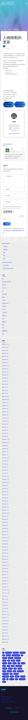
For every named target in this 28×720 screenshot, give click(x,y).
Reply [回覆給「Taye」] (23, 148)
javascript (4, 294)
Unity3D (9, 29)
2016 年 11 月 (5, 479)
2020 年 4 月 (5, 412)
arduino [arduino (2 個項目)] (8, 655)
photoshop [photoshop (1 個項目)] (5, 673)
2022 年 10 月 (5, 365)
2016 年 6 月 (5, 491)
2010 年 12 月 (5, 614)
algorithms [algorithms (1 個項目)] (8, 652)
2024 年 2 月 (5, 359)
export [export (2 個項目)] (4, 663)
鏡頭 (3, 327)
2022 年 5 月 (5, 369)
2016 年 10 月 (5, 482)
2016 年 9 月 (5, 485)
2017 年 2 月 (5, 473)
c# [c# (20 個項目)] (21, 655)
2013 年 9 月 (5, 568)
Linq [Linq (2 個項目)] (15, 668)
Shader (4, 300)
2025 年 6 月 (5, 347)
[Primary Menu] (26, 3)
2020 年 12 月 (5, 396)
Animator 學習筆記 (6, 281)
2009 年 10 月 (5, 639)
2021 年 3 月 (5, 387)
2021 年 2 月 (5, 390)
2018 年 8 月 (5, 445)
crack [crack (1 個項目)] (4, 660)
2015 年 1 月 (5, 534)
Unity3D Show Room (7, 262)
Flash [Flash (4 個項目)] (9, 663)
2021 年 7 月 (5, 381)
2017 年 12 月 (5, 458)
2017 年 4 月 (5, 470)
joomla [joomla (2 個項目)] (5, 668)
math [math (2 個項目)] (4, 671)
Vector (3, 309)
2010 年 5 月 (5, 627)
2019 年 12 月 (5, 418)
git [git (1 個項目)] (18, 663)
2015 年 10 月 (5, 513)
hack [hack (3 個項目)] (4, 665)
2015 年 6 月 (5, 519)
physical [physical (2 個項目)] (16, 673)
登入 (2, 694)
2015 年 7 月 (5, 516)
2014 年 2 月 (5, 559)
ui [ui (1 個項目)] (7, 679)
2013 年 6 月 (5, 577)
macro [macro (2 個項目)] (19, 668)
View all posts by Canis (14, 133)
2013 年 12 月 (5, 565)
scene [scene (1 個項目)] (12, 676)
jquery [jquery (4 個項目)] (10, 668)
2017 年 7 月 (5, 467)
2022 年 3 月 (5, 375)
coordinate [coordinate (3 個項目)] (17, 657)
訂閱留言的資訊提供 (5, 699)
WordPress (19, 708)
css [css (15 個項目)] (9, 660)
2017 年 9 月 (5, 461)
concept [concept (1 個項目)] (11, 657)
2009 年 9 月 (5, 642)
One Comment (7, 48)
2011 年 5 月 (5, 602)
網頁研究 (5, 249)
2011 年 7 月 (5, 599)
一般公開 (5, 246)
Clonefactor (10, 2)
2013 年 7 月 (5, 574)
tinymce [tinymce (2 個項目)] (23, 676)
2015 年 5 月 (5, 522)
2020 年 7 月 (5, 402)
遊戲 (4, 252)
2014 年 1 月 (5, 562)
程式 (5, 29)
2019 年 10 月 (5, 421)
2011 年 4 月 (5, 605)
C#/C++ (4, 288)
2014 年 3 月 (5, 556)
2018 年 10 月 (5, 442)
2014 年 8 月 (5, 544)
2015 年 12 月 (5, 507)
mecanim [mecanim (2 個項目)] (9, 671)
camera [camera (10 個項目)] (5, 657)
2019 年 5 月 (5, 430)
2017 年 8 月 (5, 464)
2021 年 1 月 (5, 393)
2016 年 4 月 (5, 498)
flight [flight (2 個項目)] (14, 663)
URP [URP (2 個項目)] (16, 679)
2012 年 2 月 (5, 584)
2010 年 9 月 (5, 623)
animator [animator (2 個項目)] (22, 652)
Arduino (4, 285)
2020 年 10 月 (5, 399)
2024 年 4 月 (5, 353)
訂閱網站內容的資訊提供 (7, 696)
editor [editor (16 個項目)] (18, 660)
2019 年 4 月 (5, 433)
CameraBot (6, 265)
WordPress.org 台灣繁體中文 (8, 701)
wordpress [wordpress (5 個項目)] (22, 679)
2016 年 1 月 (5, 504)
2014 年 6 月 (5, 547)
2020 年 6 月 (5, 405)
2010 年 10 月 (5, 620)
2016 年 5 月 (5, 494)
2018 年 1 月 (5, 455)
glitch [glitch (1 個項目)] (23, 663)
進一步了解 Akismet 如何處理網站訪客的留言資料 (13, 230)
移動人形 (4, 315)
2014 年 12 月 (5, 537)
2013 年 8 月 (5, 571)
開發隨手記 (4, 331)
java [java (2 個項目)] (13, 665)
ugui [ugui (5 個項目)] (4, 679)
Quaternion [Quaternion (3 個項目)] (5, 676)
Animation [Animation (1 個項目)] (15, 652)
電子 (4, 255)
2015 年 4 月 (5, 525)
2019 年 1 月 (5, 436)
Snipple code (5, 303)
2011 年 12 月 (5, 590)
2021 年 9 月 (5, 378)
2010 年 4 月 (5, 630)
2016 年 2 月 (5, 501)
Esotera (13, 708)
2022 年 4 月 (5, 372)
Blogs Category (6, 243)
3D (2, 278)
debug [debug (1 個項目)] (13, 660)
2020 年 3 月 (5, 415)
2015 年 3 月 (5, 528)
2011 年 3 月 (5, 608)
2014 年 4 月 (5, 553)
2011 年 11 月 (5, 593)
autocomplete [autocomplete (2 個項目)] (15, 655)
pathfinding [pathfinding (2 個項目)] (20, 671)
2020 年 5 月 (5, 408)
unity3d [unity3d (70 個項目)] (12, 679)
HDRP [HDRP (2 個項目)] (8, 665)
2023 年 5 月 (5, 362)
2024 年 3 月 (5, 356)
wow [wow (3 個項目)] (4, 681)
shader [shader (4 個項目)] (17, 676)
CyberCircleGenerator (8, 268)
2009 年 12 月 (5, 636)
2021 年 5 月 (5, 384)
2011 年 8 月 (5, 596)
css (3, 291)
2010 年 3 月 (5, 633)
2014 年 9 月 (5, 541)
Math (3, 297)
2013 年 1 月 (5, 580)
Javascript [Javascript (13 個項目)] (18, 665)
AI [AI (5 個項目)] (3, 652)
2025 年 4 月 (5, 350)
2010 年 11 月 (5, 617)
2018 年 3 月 (5, 448)
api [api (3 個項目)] (3, 655)
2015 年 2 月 (5, 531)
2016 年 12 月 (5, 476)
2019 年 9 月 (5, 424)
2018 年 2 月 (5, 452)
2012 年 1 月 (5, 587)
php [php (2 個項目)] (11, 673)
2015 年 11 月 (5, 510)
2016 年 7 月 (5, 488)
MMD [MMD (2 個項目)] (15, 671)
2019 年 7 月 (5, 427)
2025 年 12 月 (5, 344)
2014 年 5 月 (5, 550)
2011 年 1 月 (5, 611)
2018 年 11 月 (5, 439)
